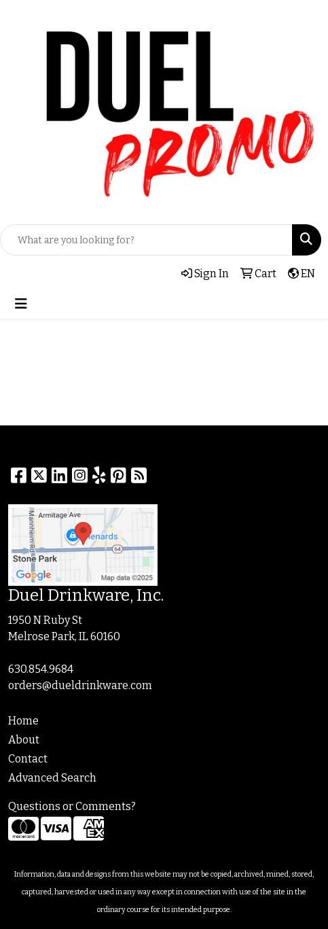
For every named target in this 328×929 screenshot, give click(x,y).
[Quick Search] (146, 240)
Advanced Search (52, 777)
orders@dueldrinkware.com (80, 685)
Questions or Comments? (72, 806)
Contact (28, 758)
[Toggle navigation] (21, 303)
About (23, 739)
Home (23, 720)
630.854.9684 (40, 669)
